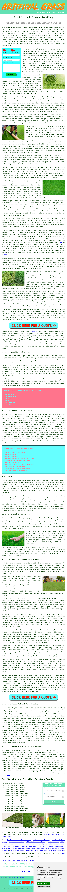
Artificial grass (32, 630)
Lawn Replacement (41, 850)
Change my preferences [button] (44, 886)
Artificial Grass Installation (23, 846)
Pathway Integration (56, 842)
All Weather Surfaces (35, 842)
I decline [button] (46, 883)
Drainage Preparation (56, 846)
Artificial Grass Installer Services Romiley (28, 779)
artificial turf (38, 533)
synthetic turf (18, 669)
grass (30, 59)
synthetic (61, 218)
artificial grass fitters (41, 342)
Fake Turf (42, 846)
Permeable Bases (8, 844)
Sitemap (3, 877)
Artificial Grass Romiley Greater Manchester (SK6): (22, 27)
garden (10, 175)
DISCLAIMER (61, 13)
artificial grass (28, 29)
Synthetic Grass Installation (19, 840)
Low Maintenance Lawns (50, 848)
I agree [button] (40, 883)
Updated (22, 877)
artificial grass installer (25, 238)
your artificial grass (22, 502)
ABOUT (48, 13)
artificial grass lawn (17, 309)
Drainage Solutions (56, 850)
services (61, 522)
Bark (60, 242)
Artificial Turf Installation (13, 848)
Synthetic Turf (24, 844)
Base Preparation (16, 842)
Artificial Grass (33, 848)
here (5, 255)
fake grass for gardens (29, 726)
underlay (12, 227)
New (17, 877)
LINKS (43, 13)
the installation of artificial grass (40, 724)
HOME (38, 13)
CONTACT (54, 13)
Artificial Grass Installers (22, 850)
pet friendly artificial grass (20, 732)
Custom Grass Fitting (41, 840)
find (7, 750)
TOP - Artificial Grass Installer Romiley (18, 860)
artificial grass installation (26, 356)
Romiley (35, 332)
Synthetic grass (8, 332)
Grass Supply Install (42, 844)
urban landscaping (34, 712)
